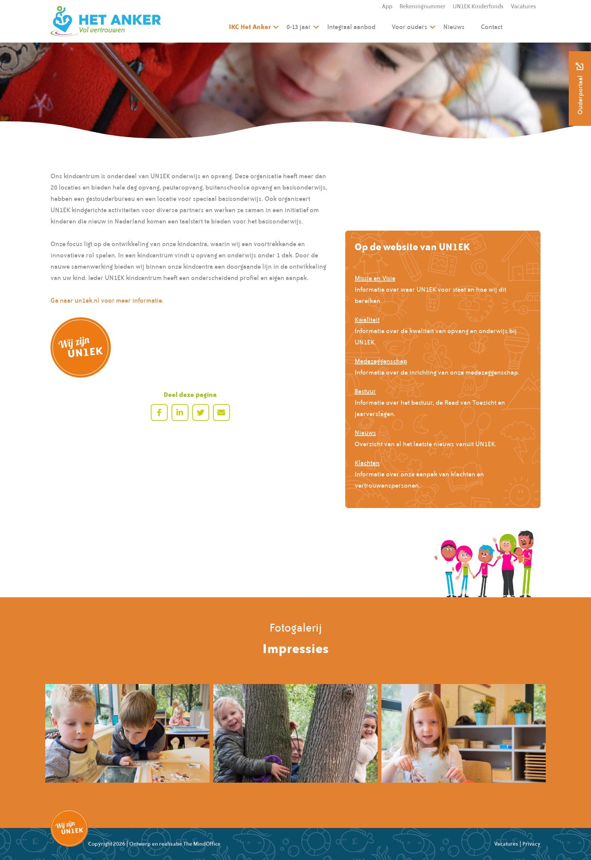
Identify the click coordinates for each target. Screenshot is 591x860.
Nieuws (454, 27)
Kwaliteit (367, 319)
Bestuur (365, 391)
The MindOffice (201, 843)
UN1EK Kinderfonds (478, 6)
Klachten (367, 463)
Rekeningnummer (423, 6)
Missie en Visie (375, 278)
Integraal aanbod (351, 27)
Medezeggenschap (381, 361)
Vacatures (523, 6)
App (387, 6)
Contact (491, 27)
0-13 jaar (298, 27)
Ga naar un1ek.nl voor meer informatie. (107, 300)
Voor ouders (409, 27)
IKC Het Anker (250, 27)
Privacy (531, 843)
